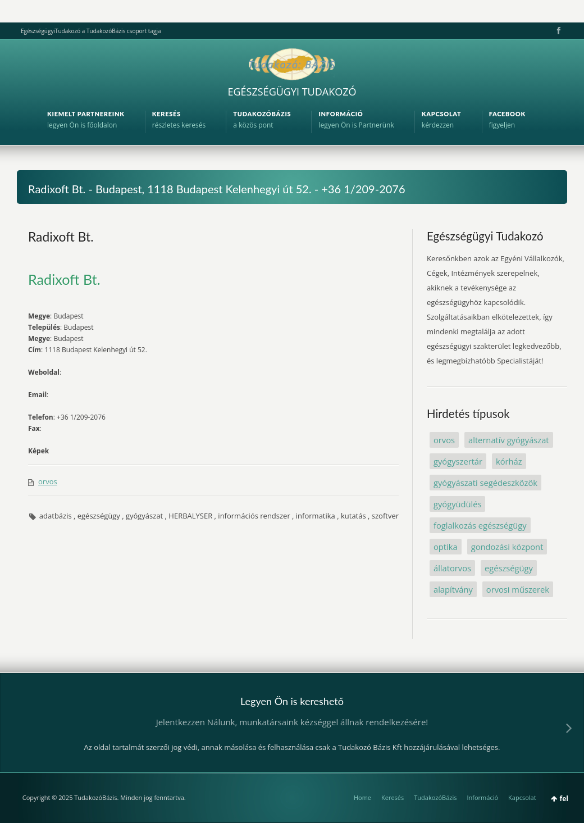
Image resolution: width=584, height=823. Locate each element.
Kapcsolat (522, 797)
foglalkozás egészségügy (480, 525)
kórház (509, 461)
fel (564, 798)
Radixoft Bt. (61, 236)
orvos (47, 481)
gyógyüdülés (457, 504)
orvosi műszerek (517, 589)
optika (446, 546)
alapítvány (453, 589)
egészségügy (509, 568)
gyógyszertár (458, 461)
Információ (482, 797)
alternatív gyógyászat (508, 439)
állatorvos (452, 568)
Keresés (392, 797)
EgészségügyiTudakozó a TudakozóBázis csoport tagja (91, 31)
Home (362, 797)
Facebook (557, 31)
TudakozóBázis (435, 797)
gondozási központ (507, 546)
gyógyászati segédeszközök (485, 482)
